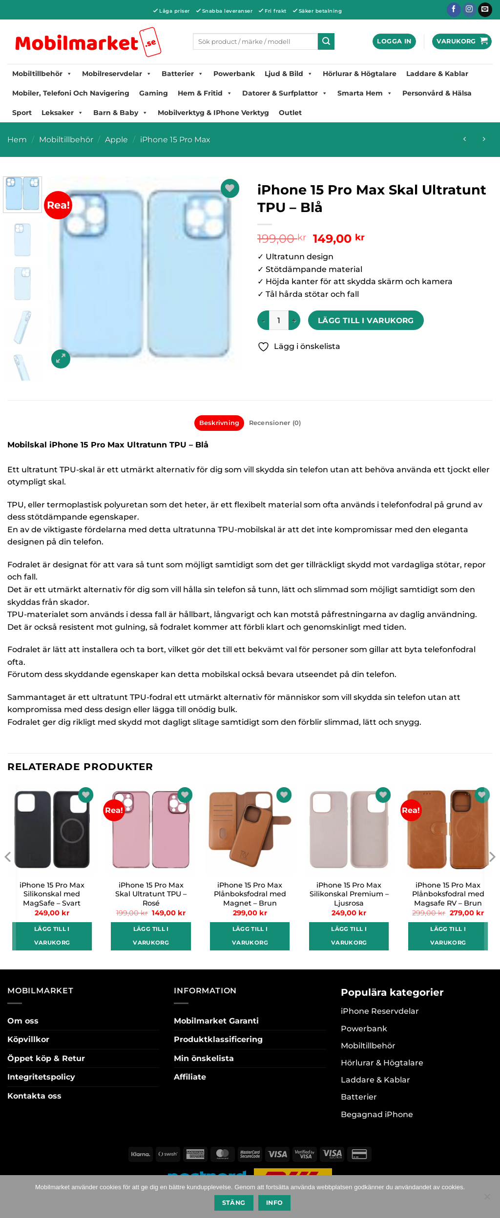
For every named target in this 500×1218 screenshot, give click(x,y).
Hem (17, 139)
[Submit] (326, 41)
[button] (394, 42)
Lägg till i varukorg (366, 320)
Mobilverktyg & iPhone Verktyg (213, 112)
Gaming (153, 93)
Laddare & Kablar (437, 73)
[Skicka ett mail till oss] (485, 9)
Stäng (234, 1202)
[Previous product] (483, 139)
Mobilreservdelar (117, 73)
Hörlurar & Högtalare (359, 73)
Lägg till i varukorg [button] (52, 936)
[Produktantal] (279, 320)
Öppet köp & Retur (46, 1058)
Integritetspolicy (41, 1077)
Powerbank (234, 73)
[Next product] (464, 139)
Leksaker (62, 112)
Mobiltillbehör (42, 73)
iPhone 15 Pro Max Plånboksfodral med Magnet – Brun (250, 894)
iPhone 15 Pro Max (175, 139)
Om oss (23, 1020)
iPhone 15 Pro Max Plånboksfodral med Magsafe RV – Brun (448, 894)
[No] (487, 1199)
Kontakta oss (34, 1096)
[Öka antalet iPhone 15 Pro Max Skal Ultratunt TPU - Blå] (294, 320)
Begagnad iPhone (377, 1114)
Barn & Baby (120, 112)
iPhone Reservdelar (380, 1011)
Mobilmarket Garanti (216, 1020)
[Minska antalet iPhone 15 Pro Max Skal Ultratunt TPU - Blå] (263, 320)
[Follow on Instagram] (469, 9)
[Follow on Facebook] (454, 9)
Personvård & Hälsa (437, 93)
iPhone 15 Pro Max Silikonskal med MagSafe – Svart (52, 894)
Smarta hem (365, 93)
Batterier (183, 73)
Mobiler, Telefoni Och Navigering (70, 93)
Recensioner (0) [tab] (275, 422)
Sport (22, 112)
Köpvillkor (28, 1039)
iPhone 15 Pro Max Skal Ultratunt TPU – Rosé (151, 894)
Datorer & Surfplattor (285, 93)
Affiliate (190, 1077)
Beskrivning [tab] (219, 422)
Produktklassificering (218, 1039)
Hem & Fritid (205, 93)
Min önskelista (204, 1058)
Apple (116, 139)
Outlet (290, 112)
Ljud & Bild (289, 73)
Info (274, 1202)
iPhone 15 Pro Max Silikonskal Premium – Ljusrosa (349, 894)
